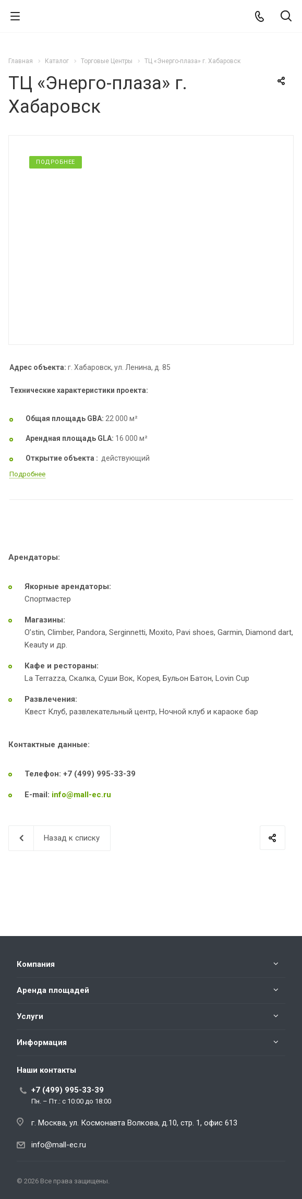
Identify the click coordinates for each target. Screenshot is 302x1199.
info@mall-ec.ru (81, 794)
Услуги (30, 1016)
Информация (42, 1042)
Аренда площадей (53, 990)
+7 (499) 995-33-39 (67, 1090)
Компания (36, 964)
